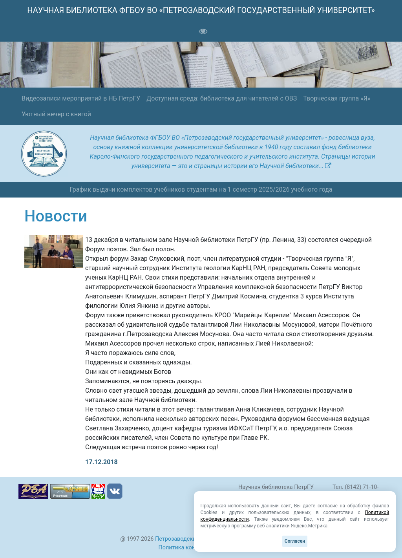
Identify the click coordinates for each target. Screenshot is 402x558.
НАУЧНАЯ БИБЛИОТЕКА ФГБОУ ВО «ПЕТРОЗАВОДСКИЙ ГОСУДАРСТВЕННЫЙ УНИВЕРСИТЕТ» (201, 10)
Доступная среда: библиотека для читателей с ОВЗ (221, 98)
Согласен (295, 541)
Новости (55, 216)
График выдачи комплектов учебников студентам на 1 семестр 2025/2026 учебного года (201, 189)
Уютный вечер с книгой (56, 114)
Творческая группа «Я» (336, 98)
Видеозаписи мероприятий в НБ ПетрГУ (81, 98)
